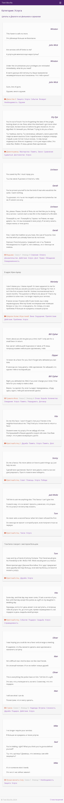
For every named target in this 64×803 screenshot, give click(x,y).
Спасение (34, 255)
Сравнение (48, 152)
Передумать (33, 401)
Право (42, 258)
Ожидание (8, 401)
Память (34, 152)
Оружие (22, 102)
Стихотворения (56, 799)
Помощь (30, 480)
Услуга (27, 99)
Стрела (9, 708)
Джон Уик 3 (11, 99)
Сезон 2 (22, 398)
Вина (32, 316)
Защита (20, 99)
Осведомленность (11, 261)
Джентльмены (13, 152)
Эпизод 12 (25, 708)
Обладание (50, 258)
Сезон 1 (18, 255)
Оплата (42, 255)
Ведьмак (10, 255)
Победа (44, 480)
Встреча (42, 708)
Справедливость (11, 623)
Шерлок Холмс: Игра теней (18, 316)
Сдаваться (8, 155)
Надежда (34, 708)
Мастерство (25, 152)
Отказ (37, 398)
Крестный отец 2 (14, 443)
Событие (34, 99)
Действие (23, 258)
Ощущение (39, 316)
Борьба (44, 398)
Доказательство (11, 258)
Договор (42, 401)
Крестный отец (13, 480)
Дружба (25, 443)
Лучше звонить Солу (15, 780)
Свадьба (40, 620)
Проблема (17, 319)
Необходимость (11, 102)
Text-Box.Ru (7, 2)
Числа (22, 533)
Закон (40, 152)
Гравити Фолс (12, 398)
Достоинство (19, 155)
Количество (53, 398)
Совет (22, 480)
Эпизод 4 (26, 255)
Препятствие (50, 316)
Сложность (51, 708)
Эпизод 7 (35, 780)
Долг (36, 258)
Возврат (42, 99)
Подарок (32, 620)
